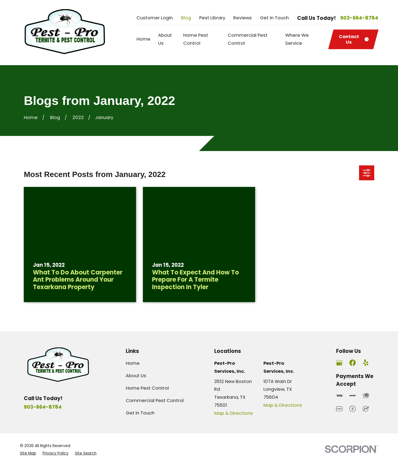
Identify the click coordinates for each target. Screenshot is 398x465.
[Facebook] (352, 363)
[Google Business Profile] (339, 363)
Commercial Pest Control (155, 400)
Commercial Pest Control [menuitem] (248, 39)
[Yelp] (366, 363)
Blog (186, 18)
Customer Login (155, 18)
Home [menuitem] (143, 39)
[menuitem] (28, 453)
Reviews (242, 18)
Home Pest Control (147, 388)
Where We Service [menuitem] (297, 39)
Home (133, 363)
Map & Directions (233, 413)
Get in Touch (274, 18)
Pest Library (212, 18)
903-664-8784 (359, 18)
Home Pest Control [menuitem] (195, 39)
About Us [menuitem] (165, 39)
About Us (136, 375)
